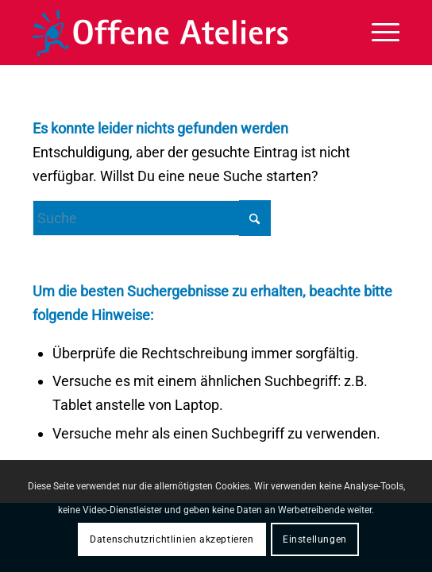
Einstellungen (315, 539)
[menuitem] (377, 32)
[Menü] (377, 32)
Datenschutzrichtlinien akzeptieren (171, 539)
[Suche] (152, 218)
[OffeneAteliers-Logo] (179, 32)
